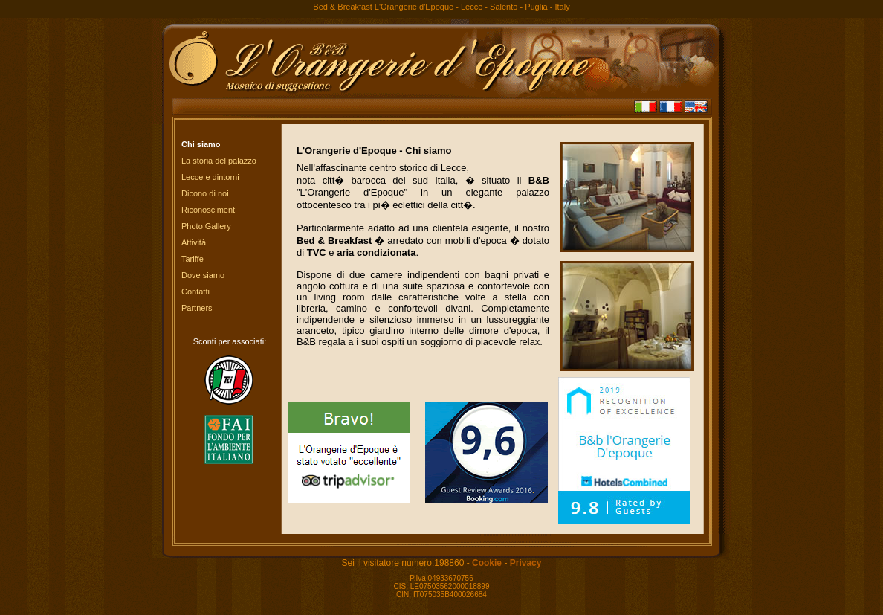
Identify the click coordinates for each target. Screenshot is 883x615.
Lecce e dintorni (210, 177)
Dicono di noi (205, 193)
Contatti (195, 291)
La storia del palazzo (218, 160)
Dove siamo (202, 275)
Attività (193, 242)
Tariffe (192, 258)
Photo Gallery (206, 226)
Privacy (526, 563)
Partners (197, 307)
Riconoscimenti (209, 209)
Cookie (487, 563)
